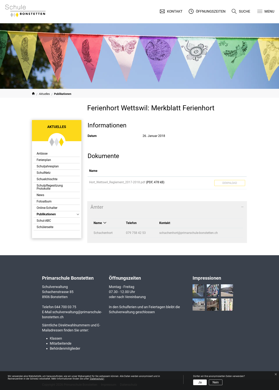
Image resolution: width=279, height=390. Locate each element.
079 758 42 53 (136, 233)
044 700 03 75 (65, 307)
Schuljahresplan (48, 166)
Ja (200, 382)
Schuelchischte (47, 179)
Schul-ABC (44, 220)
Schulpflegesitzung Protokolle (50, 187)
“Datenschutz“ (97, 378)
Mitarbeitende (60, 343)
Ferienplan (44, 160)
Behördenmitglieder (65, 348)
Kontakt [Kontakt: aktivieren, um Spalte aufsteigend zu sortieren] (164, 223)
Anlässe (42, 153)
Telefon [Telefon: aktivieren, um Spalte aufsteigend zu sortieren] (131, 223)
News (40, 195)
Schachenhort (103, 233)
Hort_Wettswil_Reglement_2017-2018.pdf (117, 182)
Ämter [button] (96, 207)
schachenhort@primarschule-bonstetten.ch (188, 233)
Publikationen (47, 214)
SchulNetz (44, 173)
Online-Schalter (47, 208)
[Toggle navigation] (263, 11)
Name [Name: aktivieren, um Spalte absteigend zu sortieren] (98, 223)
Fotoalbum (44, 201)
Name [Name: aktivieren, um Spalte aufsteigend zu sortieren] (93, 171)
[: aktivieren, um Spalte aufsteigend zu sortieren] (230, 171)
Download (229, 182)
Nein (216, 382)
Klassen (56, 338)
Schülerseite (45, 227)
